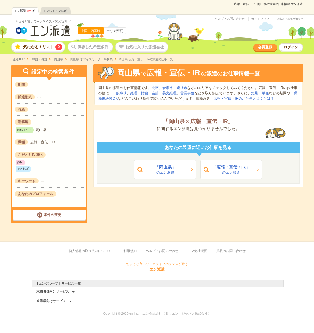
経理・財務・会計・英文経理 (153, 93)
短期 (254, 93)
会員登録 (265, 47)
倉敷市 (167, 88)
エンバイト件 (55, 10)
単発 (265, 93)
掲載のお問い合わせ (289, 19)
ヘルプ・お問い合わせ (230, 18)
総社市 (182, 88)
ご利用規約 (128, 251)
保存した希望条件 (93, 47)
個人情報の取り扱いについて (90, 251)
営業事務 (187, 93)
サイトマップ (260, 19)
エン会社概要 (197, 251)
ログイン (291, 47)
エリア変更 (115, 31)
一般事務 (120, 93)
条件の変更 (52, 215)
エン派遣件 (25, 10)
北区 (155, 88)
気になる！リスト (42, 47)
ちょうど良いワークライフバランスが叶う (44, 21)
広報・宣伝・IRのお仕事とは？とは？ (244, 98)
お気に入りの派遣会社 (144, 47)
